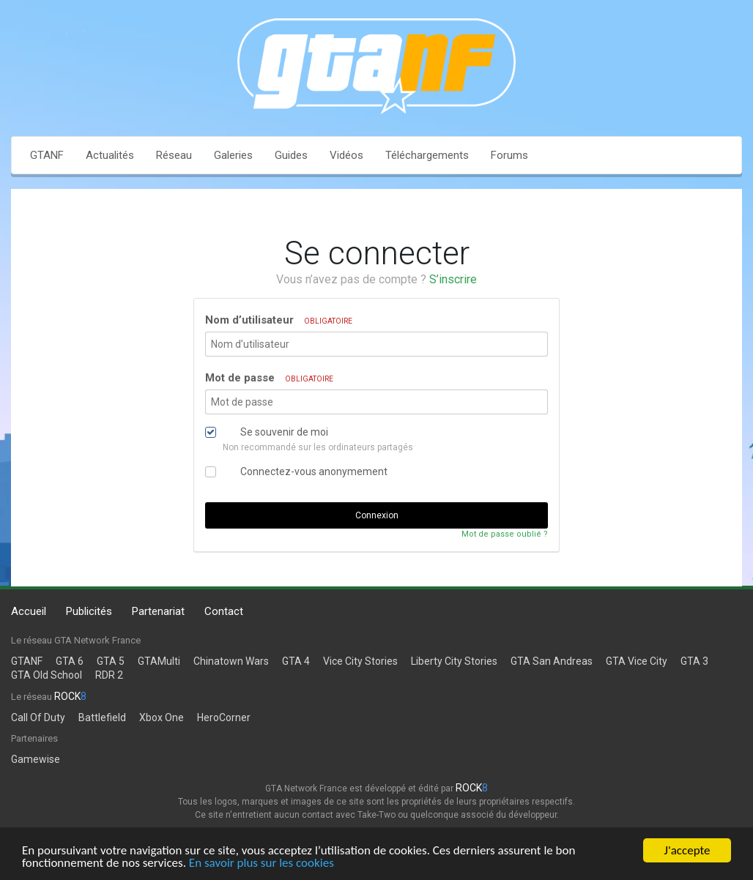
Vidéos (346, 155)
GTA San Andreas (552, 661)
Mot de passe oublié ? (504, 534)
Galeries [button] (233, 155)
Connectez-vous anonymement (313, 471)
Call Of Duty (38, 717)
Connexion (376, 515)
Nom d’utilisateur (278, 320)
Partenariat (158, 611)
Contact (223, 611)
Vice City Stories (360, 661)
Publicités (89, 611)
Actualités (110, 155)
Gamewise (35, 759)
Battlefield (102, 717)
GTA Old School (46, 675)
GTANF (47, 155)
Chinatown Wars (231, 661)
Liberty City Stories (454, 661)
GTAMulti (159, 661)
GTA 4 (296, 661)
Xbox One (161, 717)
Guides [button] (291, 155)
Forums (509, 155)
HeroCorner (224, 717)
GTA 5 (111, 661)
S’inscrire (453, 279)
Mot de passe (269, 377)
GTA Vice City (636, 661)
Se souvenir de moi (284, 432)
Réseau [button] (174, 155)
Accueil (28, 611)
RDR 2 (109, 675)
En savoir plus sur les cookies (261, 863)
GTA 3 (694, 661)
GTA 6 (70, 661)
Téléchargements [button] (427, 155)
